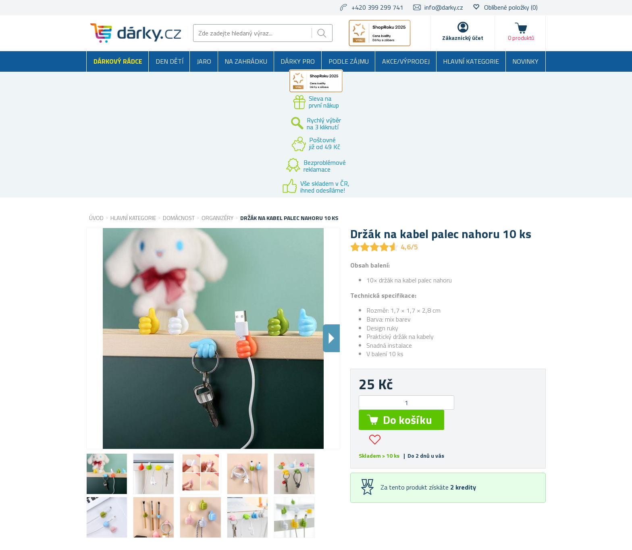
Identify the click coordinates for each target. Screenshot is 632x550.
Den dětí (169, 61)
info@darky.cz (443, 7)
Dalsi (331, 338)
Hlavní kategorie (471, 61)
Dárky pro (298, 61)
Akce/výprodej (406, 61)
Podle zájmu (348, 61)
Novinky (525, 61)
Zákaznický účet (462, 37)
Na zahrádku (246, 61)
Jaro (204, 61)
